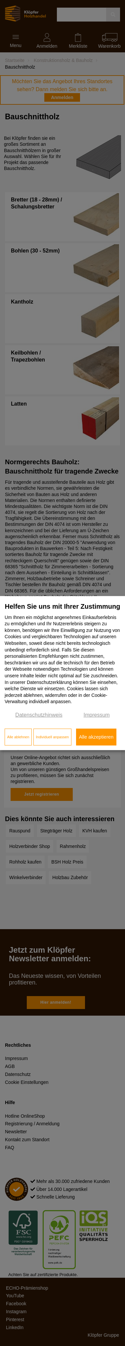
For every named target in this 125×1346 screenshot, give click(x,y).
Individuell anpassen (52, 737)
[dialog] (62, 673)
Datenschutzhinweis (38, 715)
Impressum (97, 715)
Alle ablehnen (18, 737)
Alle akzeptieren (96, 737)
